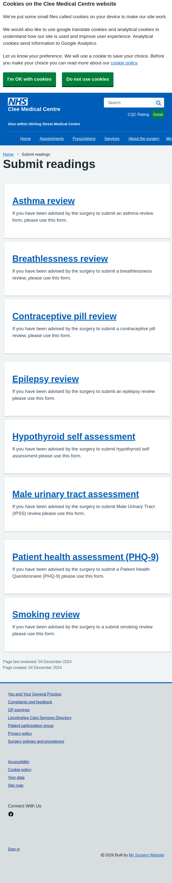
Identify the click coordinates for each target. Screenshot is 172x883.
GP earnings (19, 710)
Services (111, 138)
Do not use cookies (87, 79)
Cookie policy (19, 770)
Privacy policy (20, 733)
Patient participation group (31, 726)
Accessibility (18, 762)
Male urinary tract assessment (75, 494)
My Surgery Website (146, 855)
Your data (16, 777)
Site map (15, 785)
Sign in (14, 849)
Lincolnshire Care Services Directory (39, 718)
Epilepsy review (45, 378)
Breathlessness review (60, 258)
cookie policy (124, 63)
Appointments (52, 138)
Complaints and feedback (30, 702)
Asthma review (43, 200)
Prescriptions (84, 138)
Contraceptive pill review (64, 316)
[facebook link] (11, 814)
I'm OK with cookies (29, 79)
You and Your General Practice (34, 694)
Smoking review (46, 614)
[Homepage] (53, 105)
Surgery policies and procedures (36, 741)
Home (25, 138)
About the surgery (143, 138)
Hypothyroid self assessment (73, 436)
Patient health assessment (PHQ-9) (85, 556)
